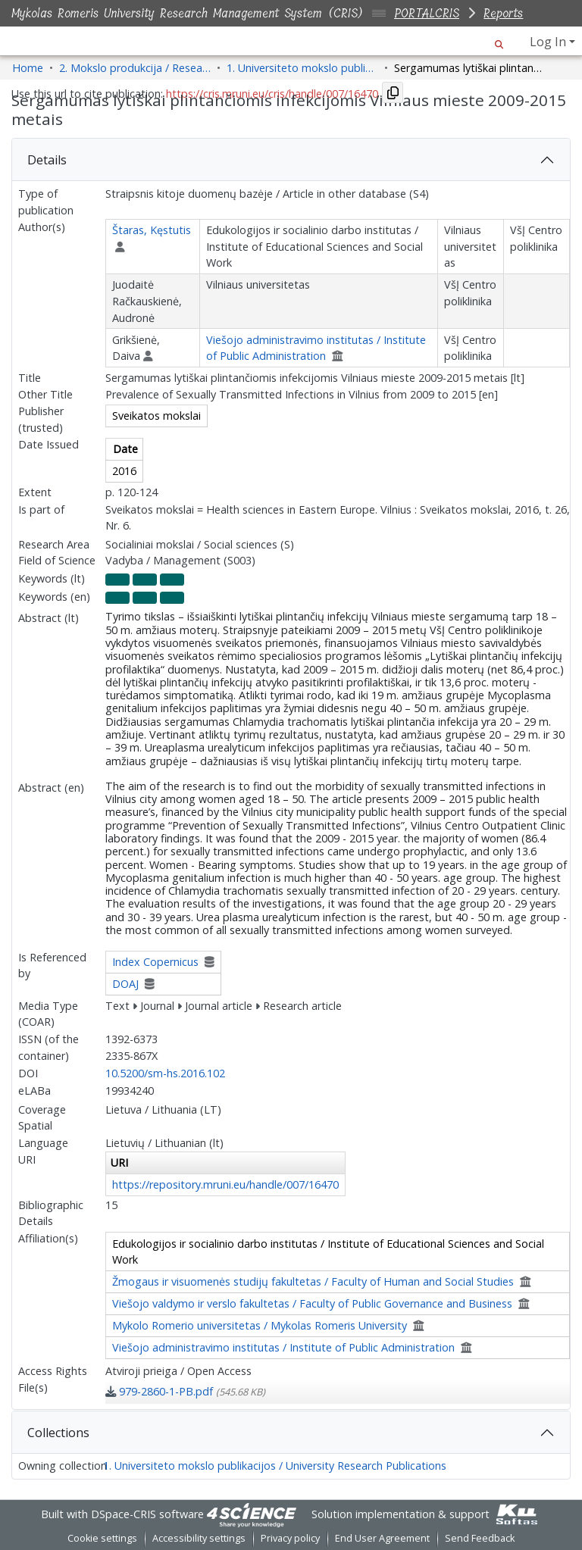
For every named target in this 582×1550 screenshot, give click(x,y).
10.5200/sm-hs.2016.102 (165, 1073)
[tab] (291, 160)
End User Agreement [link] (382, 1538)
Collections (58, 1432)
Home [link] (27, 68)
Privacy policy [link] (290, 1538)
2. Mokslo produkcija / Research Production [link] (135, 68)
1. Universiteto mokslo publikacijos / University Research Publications (274, 1465)
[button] (499, 42)
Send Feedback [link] (480, 1538)
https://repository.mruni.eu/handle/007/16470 (225, 1184)
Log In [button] (549, 41)
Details (47, 160)
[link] (185, 1391)
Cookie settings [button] (102, 1538)
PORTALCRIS (426, 13)
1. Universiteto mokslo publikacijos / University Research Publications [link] (302, 68)
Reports (503, 13)
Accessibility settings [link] (199, 1538)
